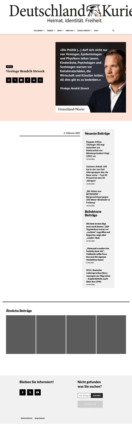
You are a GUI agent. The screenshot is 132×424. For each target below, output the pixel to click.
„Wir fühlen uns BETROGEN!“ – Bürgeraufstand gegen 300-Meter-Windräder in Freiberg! (98, 197)
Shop (96, 31)
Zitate (9, 66)
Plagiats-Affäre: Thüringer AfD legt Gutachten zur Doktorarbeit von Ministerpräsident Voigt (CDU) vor (97, 149)
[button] (113, 30)
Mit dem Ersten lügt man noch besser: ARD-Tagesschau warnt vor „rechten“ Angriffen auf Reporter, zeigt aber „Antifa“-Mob (98, 230)
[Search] (97, 395)
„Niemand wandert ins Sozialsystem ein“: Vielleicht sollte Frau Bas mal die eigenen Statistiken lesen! (97, 254)
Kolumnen (39, 31)
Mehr (60, 31)
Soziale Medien (84, 31)
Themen (51, 31)
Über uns (70, 31)
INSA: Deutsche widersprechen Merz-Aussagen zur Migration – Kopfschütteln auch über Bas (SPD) (98, 276)
